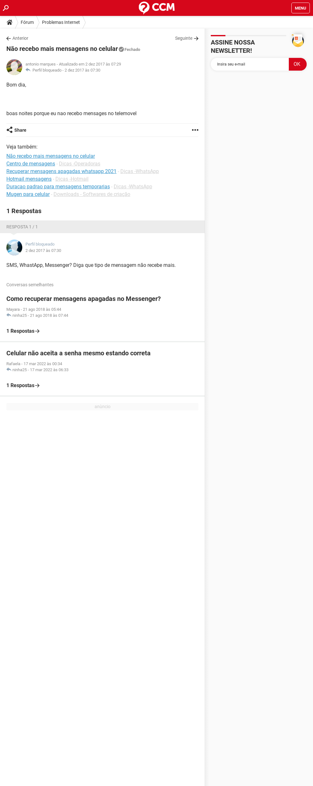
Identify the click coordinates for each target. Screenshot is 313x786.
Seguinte (183, 38)
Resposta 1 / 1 (22, 226)
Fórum (27, 22)
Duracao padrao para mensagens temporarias (58, 187)
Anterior (20, 38)
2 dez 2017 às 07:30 (82, 70)
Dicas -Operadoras (79, 164)
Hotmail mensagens (29, 179)
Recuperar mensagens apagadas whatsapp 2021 (61, 171)
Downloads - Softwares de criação (91, 194)
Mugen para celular (28, 194)
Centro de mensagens (30, 164)
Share (20, 130)
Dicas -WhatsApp (139, 171)
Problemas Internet (61, 22)
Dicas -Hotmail (72, 179)
